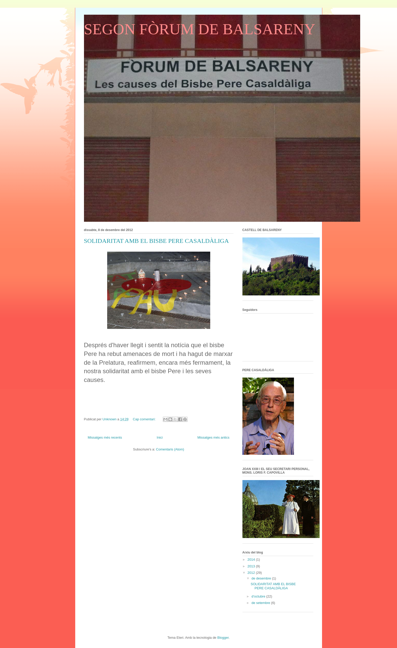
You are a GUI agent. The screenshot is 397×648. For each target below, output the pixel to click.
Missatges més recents (105, 437)
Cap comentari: (145, 419)
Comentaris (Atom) (170, 449)
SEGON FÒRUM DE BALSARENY (199, 29)
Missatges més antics (213, 437)
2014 (252, 559)
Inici (160, 437)
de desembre (261, 578)
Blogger (223, 638)
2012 (252, 573)
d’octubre (258, 596)
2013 (252, 566)
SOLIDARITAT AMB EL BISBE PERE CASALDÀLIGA (156, 240)
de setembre (261, 603)
